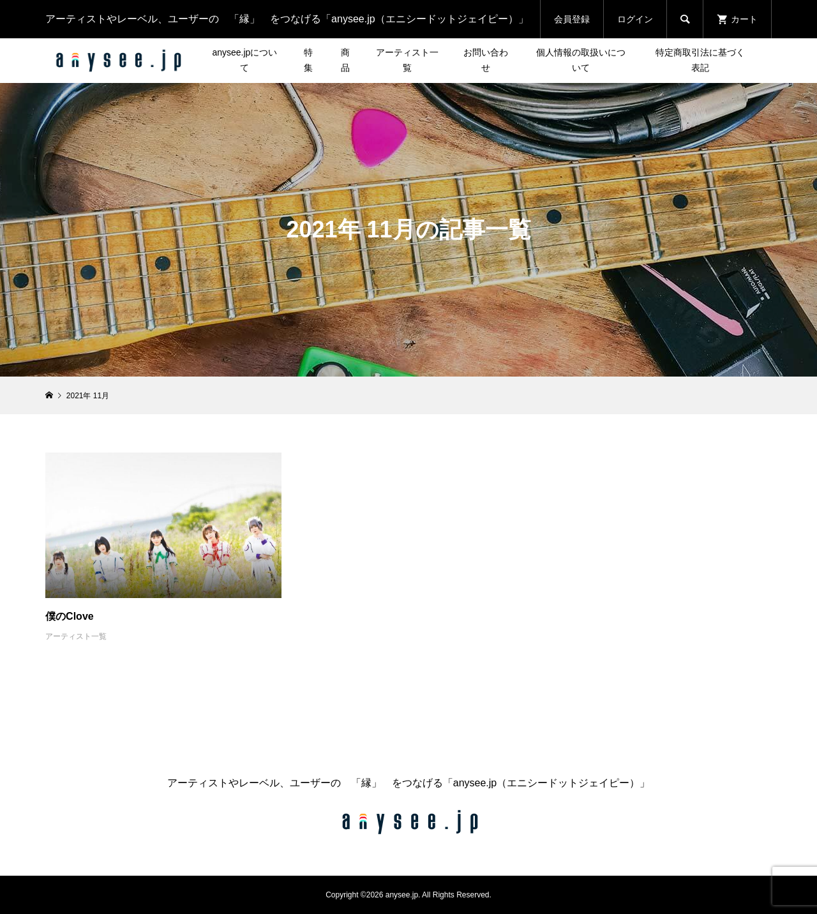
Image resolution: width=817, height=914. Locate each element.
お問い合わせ (485, 60)
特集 (308, 60)
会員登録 (572, 19)
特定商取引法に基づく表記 (700, 60)
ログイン (635, 19)
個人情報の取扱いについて (581, 60)
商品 (345, 60)
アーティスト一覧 (407, 60)
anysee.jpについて (244, 60)
